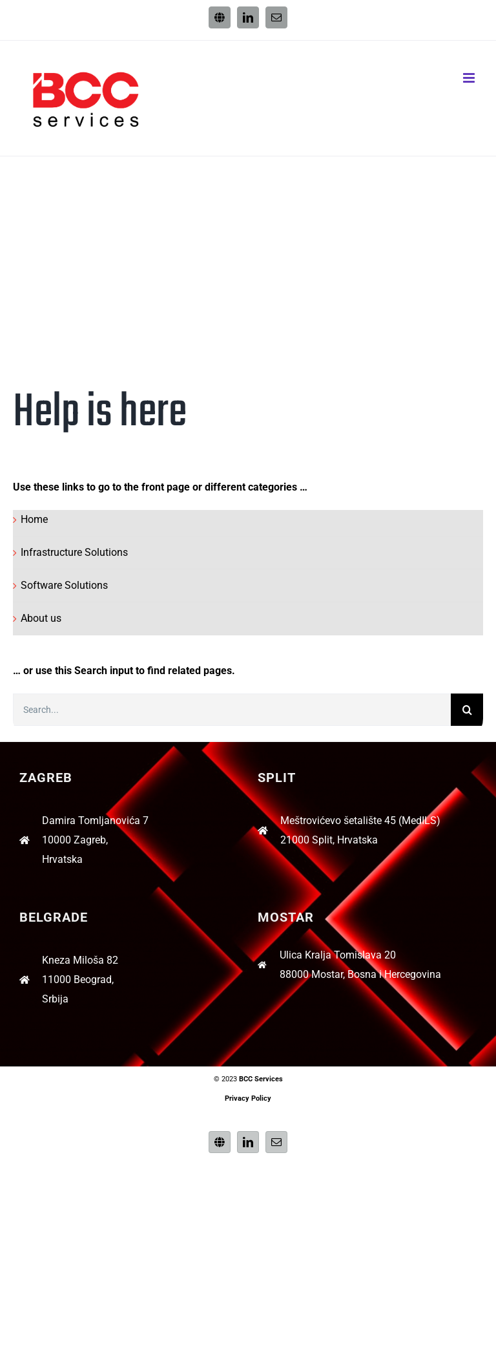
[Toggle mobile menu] (470, 78)
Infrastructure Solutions (74, 552)
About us (41, 618)
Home (34, 519)
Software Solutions (64, 585)
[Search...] (232, 710)
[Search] (467, 710)
